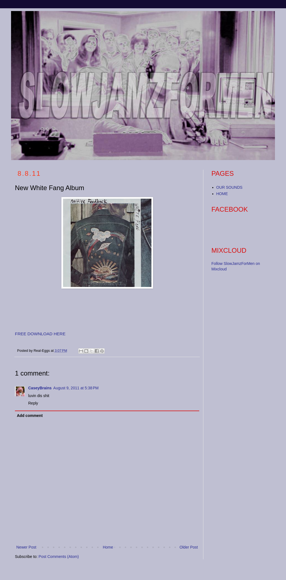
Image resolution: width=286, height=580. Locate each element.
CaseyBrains (40, 388)
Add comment (30, 415)
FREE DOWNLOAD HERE (40, 333)
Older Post (189, 547)
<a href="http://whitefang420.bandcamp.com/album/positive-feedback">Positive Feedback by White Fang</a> (70, 311)
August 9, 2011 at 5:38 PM (76, 388)
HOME (222, 193)
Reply (33, 403)
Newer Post (26, 547)
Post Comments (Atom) (59, 556)
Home (108, 547)
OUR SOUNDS (229, 187)
